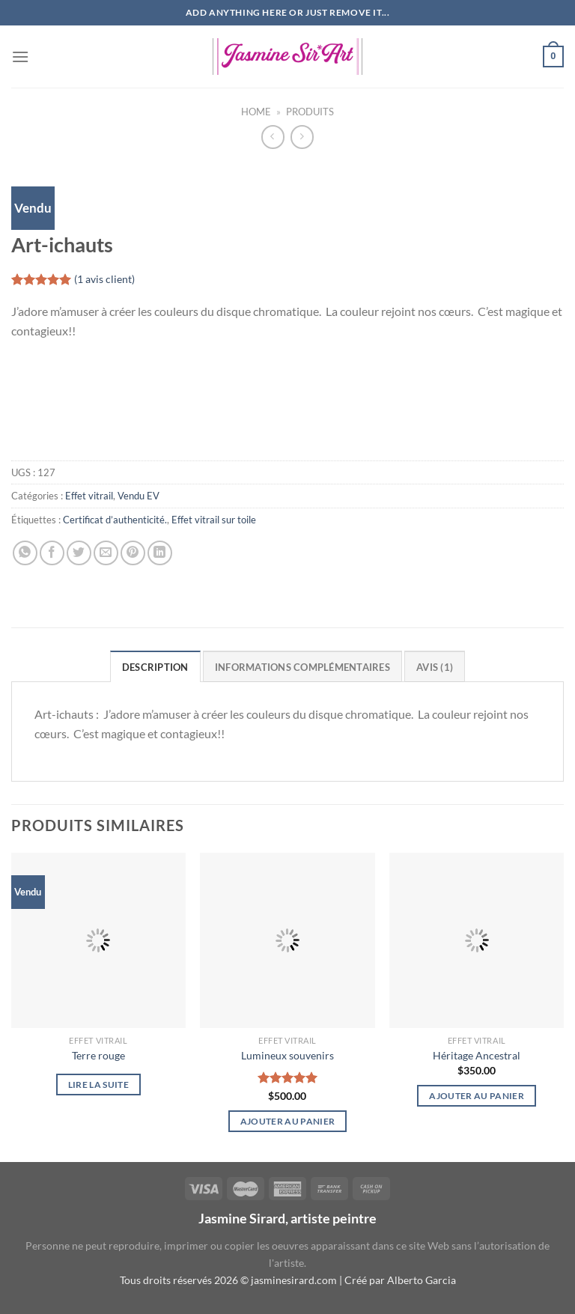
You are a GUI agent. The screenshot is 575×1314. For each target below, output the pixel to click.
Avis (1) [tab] (434, 667)
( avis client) (104, 279)
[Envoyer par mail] (106, 553)
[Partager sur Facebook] (52, 553)
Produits (310, 112)
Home (256, 112)
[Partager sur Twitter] (79, 553)
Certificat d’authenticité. (115, 520)
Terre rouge (98, 1055)
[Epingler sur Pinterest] (133, 553)
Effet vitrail (89, 496)
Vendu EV (138, 496)
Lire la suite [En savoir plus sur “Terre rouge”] (99, 1084)
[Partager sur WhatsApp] (25, 553)
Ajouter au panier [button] (287, 1121)
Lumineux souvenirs (287, 1055)
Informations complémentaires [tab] (302, 667)
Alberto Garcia (421, 1280)
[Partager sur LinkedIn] (159, 553)
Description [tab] (155, 667)
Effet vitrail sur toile (213, 520)
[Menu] (20, 56)
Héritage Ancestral (476, 1055)
